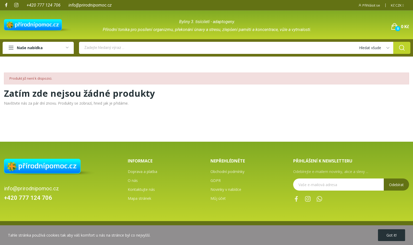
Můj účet (218, 198)
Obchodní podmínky (227, 171)
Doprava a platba (142, 171)
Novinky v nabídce (225, 189)
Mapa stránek (139, 198)
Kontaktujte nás (141, 189)
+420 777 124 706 (28, 198)
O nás (133, 180)
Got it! (391, 235)
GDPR (215, 180)
